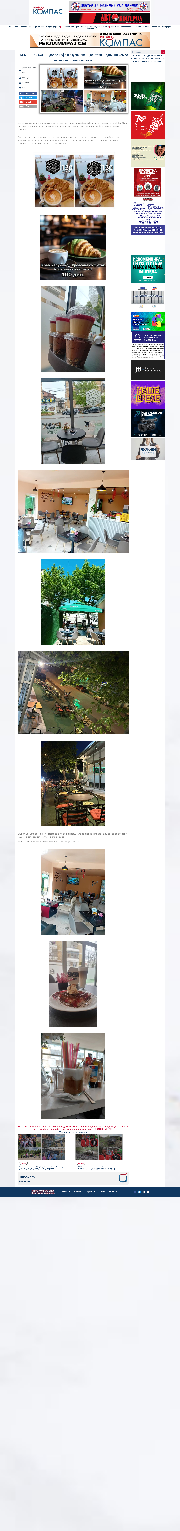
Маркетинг (90, 1170)
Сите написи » (25, 1159)
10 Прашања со (67, 27)
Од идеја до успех (52, 27)
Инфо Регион (38, 27)
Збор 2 (147, 27)
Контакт (77, 1170)
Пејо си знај (139, 27)
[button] (28, 93)
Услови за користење (108, 1170)
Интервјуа (166, 27)
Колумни (90, 28)
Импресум (65, 1170)
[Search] (163, 52)
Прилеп (24, 68)
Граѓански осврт (83, 27)
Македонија (26, 27)
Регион (16, 27)
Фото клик (114, 27)
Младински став (101, 27)
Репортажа (156, 27)
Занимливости (126, 27)
